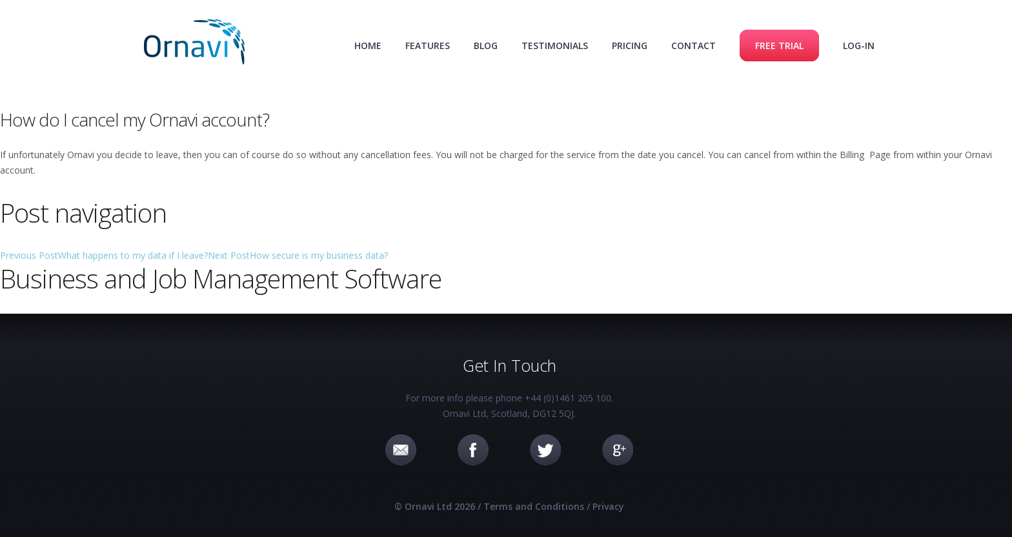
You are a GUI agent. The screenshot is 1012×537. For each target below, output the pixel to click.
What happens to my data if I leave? (104, 255)
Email (400, 449)
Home (367, 45)
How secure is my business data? (298, 255)
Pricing (629, 45)
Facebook (473, 449)
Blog (486, 45)
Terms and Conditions (533, 506)
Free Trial (779, 45)
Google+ (617, 449)
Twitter (545, 449)
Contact (693, 45)
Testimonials (554, 45)
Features (427, 45)
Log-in (859, 45)
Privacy (608, 506)
